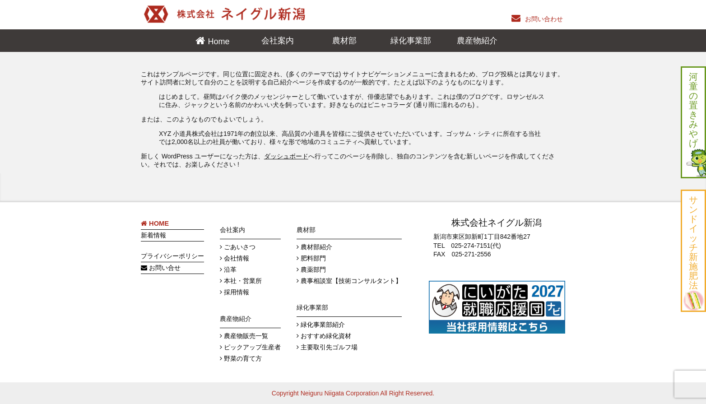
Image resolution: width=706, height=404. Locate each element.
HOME (155, 223)
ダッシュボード (286, 156)
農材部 (344, 40)
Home (219, 41)
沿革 (230, 269)
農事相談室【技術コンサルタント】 (351, 280)
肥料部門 (313, 258)
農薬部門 (313, 269)
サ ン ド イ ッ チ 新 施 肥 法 (693, 252)
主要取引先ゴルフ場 (329, 347)
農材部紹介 (316, 247)
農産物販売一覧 (246, 335)
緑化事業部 (410, 40)
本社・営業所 (243, 280)
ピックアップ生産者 (252, 347)
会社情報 (236, 258)
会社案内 (277, 40)
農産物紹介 (477, 40)
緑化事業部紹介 (323, 324)
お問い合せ (161, 267)
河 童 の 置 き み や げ (696, 123)
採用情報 (236, 292)
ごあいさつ (239, 247)
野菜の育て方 (243, 358)
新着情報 (153, 235)
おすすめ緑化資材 (326, 335)
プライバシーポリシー (172, 256)
